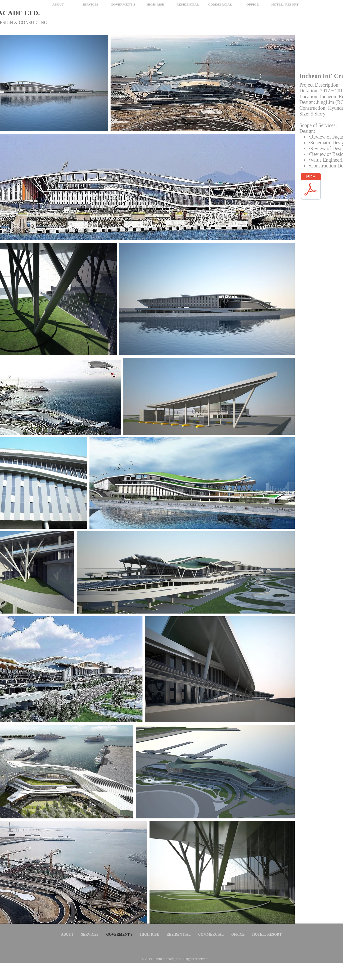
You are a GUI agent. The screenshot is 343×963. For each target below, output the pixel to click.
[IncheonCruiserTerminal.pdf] (311, 186)
